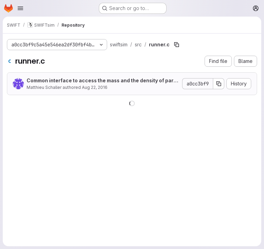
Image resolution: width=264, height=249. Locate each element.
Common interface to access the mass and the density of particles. (102, 80)
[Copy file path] (176, 44)
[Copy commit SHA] (218, 83)
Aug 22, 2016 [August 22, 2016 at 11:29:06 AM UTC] (94, 87)
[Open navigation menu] (20, 8)
